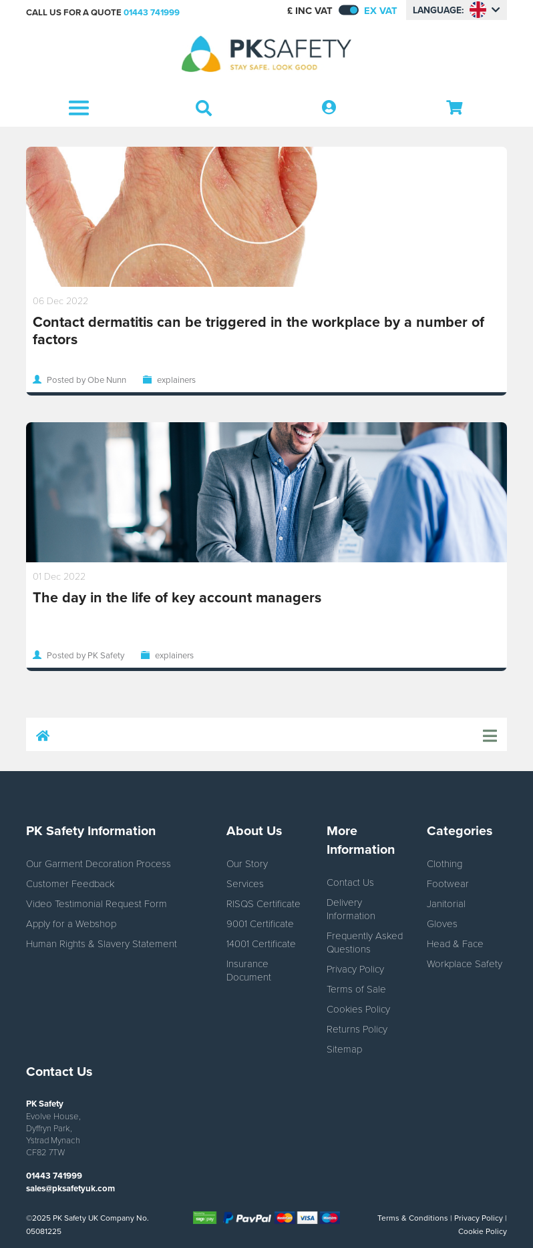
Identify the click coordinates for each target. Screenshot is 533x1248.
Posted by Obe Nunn (86, 380)
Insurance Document (248, 970)
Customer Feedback (70, 883)
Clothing (444, 863)
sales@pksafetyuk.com (70, 1188)
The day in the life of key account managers (177, 597)
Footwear (448, 883)
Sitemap (344, 1048)
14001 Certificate (261, 943)
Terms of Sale (356, 988)
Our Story (247, 863)
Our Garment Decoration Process (98, 863)
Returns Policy (357, 1028)
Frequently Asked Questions (365, 941)
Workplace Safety (464, 963)
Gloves (442, 923)
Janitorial (446, 903)
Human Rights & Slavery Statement (101, 943)
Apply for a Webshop (71, 923)
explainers (176, 380)
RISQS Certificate (263, 903)
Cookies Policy (358, 1008)
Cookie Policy (482, 1231)
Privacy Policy (355, 968)
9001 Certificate (260, 923)
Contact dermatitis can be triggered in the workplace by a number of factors (258, 330)
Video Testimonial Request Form (96, 903)
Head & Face (455, 943)
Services (245, 883)
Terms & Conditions (412, 1217)
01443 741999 (152, 12)
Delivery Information (351, 908)
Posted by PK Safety (85, 655)
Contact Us (350, 881)
